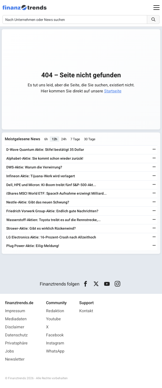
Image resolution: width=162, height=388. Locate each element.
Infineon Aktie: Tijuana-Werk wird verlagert (40, 176)
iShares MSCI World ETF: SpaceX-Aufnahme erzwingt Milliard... (56, 193)
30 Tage (89, 139)
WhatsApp (55, 351)
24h (63, 139)
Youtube (53, 319)
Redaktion (55, 311)
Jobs (9, 351)
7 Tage (75, 139)
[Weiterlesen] (154, 149)
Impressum (15, 311)
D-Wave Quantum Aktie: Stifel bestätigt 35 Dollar (45, 149)
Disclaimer (14, 327)
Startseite (112, 91)
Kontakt (86, 311)
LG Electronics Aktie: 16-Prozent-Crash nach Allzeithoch (51, 237)
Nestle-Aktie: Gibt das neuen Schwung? (37, 202)
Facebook (55, 335)
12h (54, 139)
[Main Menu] (156, 8)
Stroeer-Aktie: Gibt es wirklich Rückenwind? (41, 228)
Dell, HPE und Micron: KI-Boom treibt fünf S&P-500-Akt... (51, 185)
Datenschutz (16, 335)
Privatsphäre (16, 343)
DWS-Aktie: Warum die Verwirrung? (34, 167)
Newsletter (14, 359)
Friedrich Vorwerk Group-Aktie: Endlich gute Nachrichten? (52, 211)
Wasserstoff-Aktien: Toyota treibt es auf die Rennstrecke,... (53, 220)
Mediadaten (16, 319)
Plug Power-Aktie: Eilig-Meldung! (32, 246)
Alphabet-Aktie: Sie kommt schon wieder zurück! (44, 158)
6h (46, 139)
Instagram (55, 343)
